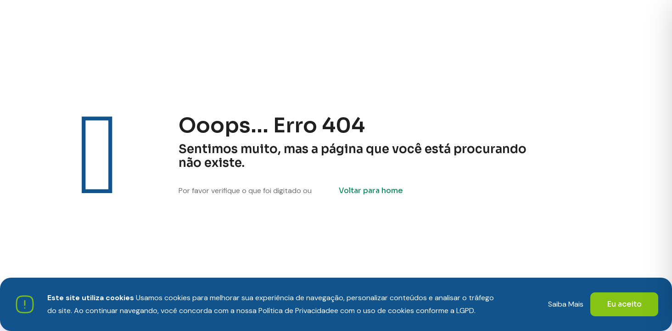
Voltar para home (371, 190)
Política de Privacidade (296, 310)
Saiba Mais (565, 304)
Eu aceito (624, 304)
